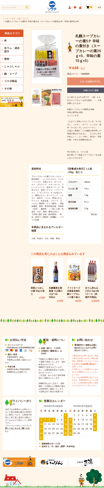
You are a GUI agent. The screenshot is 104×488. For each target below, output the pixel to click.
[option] (47, 57)
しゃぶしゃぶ (12, 66)
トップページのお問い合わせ (83, 364)
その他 (8, 88)
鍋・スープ (10, 73)
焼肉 (6, 58)
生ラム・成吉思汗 (12, 50)
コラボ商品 (10, 81)
